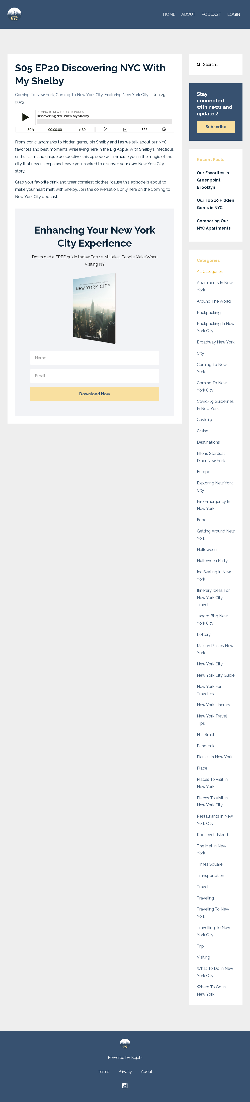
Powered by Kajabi (125, 1057)
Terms (103, 1071)
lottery (204, 634)
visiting (203, 957)
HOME (169, 14)
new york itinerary (213, 704)
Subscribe (216, 126)
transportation (210, 875)
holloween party (212, 560)
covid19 (204, 419)
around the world (214, 301)
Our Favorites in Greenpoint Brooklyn (213, 180)
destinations (208, 442)
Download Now (94, 394)
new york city (210, 664)
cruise (202, 431)
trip (200, 946)
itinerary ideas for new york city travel (213, 597)
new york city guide (215, 675)
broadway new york (215, 342)
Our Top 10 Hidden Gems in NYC (215, 204)
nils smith (206, 734)
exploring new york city (126, 94)
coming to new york (34, 94)
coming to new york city (79, 94)
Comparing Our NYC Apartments (214, 225)
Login (233, 14)
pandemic (206, 746)
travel (202, 886)
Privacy (125, 1071)
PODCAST (211, 14)
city (200, 353)
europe (203, 471)
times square (209, 864)
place (202, 768)
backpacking (209, 312)
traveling (205, 898)
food (202, 519)
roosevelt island (212, 834)
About (146, 1071)
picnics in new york (214, 757)
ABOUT (188, 14)
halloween (207, 549)
